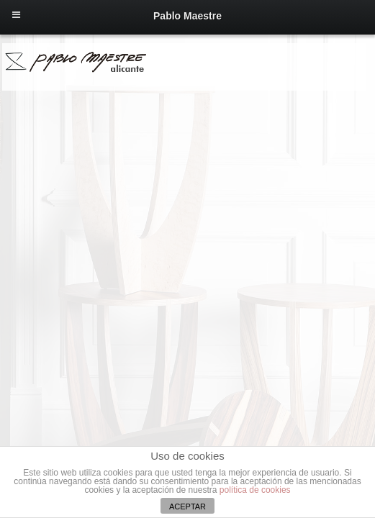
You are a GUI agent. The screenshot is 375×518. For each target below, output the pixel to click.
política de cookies (255, 490)
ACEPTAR (187, 506)
